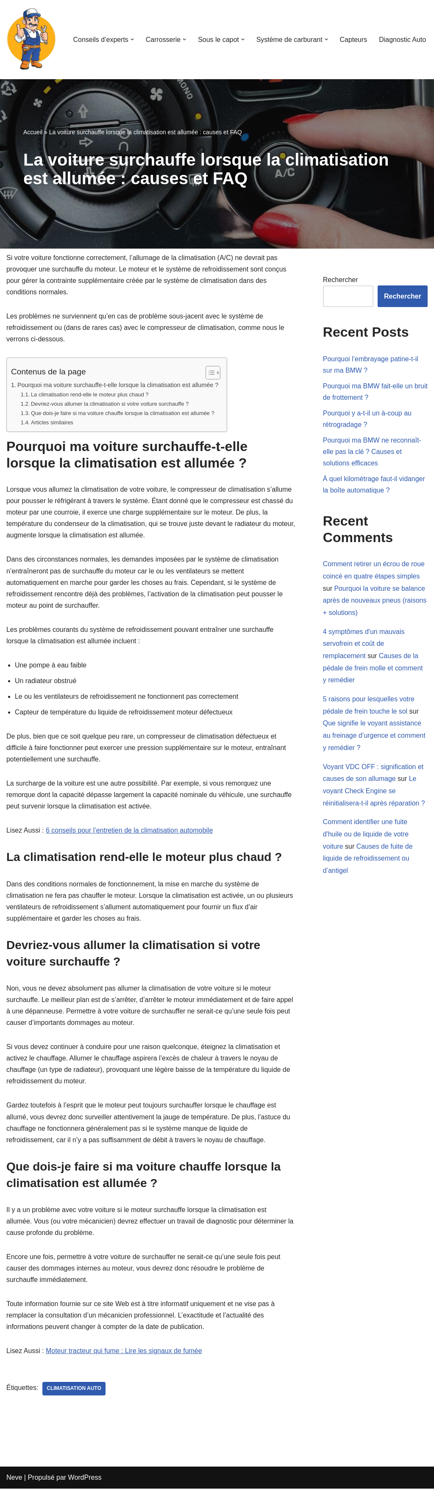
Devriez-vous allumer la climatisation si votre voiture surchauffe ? (110, 404)
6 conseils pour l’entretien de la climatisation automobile (130, 832)
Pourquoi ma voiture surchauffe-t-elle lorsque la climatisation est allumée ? (118, 385)
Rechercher (340, 279)
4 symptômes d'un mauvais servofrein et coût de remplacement (364, 645)
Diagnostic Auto (402, 39)
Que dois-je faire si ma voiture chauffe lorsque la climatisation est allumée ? (123, 413)
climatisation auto (74, 1392)
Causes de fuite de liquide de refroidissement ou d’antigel (368, 860)
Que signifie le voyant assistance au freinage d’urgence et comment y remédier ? (374, 737)
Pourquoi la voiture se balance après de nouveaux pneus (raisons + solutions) (375, 601)
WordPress (85, 1481)
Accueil (32, 132)
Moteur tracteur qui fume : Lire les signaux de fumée (124, 1354)
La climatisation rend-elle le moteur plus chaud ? (90, 395)
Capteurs (353, 39)
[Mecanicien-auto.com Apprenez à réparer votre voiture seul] (31, 40)
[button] (131, 39)
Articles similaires (52, 423)
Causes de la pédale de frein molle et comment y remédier (373, 669)
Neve (14, 1481)
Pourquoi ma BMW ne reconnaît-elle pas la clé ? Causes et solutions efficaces (372, 452)
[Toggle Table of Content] (209, 373)
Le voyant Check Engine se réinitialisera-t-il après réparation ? (374, 792)
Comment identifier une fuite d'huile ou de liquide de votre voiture (366, 836)
